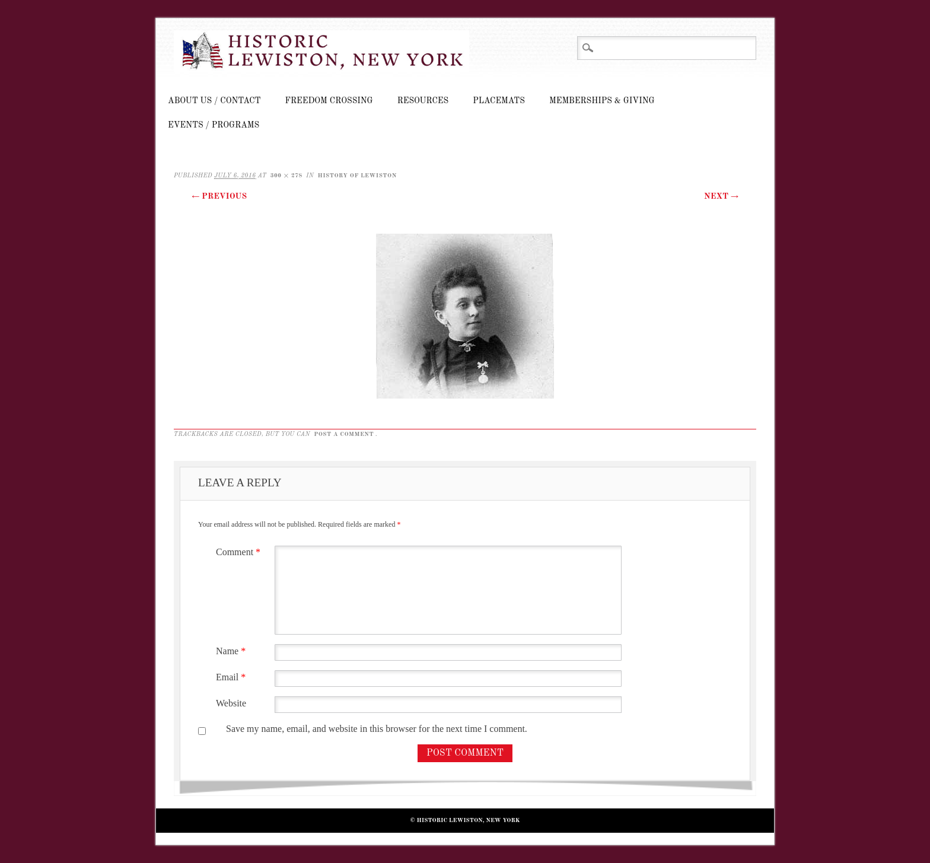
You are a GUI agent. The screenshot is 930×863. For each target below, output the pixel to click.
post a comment (344, 434)
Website (231, 703)
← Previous (219, 196)
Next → (721, 196)
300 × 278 (286, 176)
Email (232, 677)
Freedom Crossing (329, 101)
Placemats (499, 101)
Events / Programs (213, 125)
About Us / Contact (214, 101)
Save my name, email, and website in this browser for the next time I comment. (376, 729)
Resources (422, 101)
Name (232, 651)
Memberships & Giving (602, 101)
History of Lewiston (356, 176)
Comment (239, 552)
